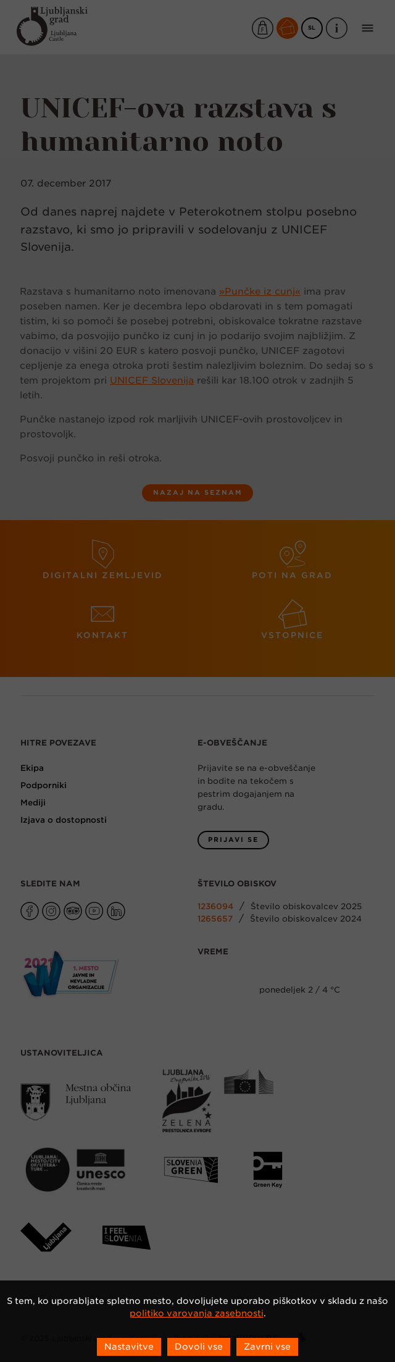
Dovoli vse (199, 1346)
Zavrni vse (267, 1346)
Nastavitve (129, 1346)
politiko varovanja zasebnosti (197, 1313)
